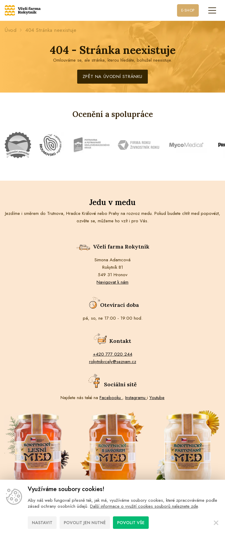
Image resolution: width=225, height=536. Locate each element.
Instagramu (136, 397)
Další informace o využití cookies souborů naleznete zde (144, 506)
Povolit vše (131, 523)
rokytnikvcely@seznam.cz (112, 361)
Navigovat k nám (112, 282)
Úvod (10, 30)
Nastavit (42, 523)
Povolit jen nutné (85, 523)
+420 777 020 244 (112, 354)
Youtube (157, 397)
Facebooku (111, 397)
